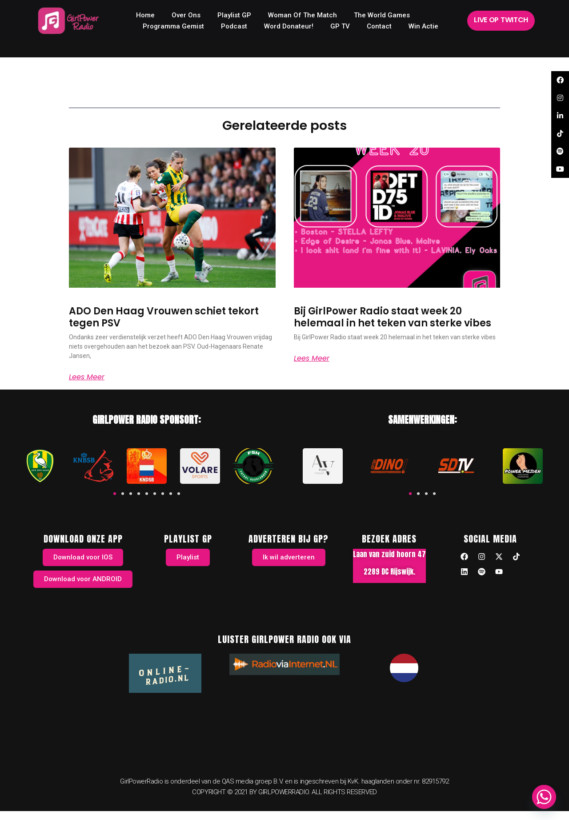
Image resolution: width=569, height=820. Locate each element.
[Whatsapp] (544, 797)
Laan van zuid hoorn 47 (389, 554)
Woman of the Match (302, 15)
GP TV (340, 26)
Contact (379, 26)
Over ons (186, 15)
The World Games (382, 15)
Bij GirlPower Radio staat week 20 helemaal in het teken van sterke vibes (392, 317)
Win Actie (423, 26)
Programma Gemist (173, 26)
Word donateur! (288, 26)
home (145, 15)
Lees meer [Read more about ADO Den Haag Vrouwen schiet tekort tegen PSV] (86, 377)
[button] (114, 493)
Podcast (234, 26)
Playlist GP (234, 15)
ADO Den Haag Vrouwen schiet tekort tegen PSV (164, 317)
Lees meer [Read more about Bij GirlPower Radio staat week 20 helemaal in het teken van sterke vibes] (311, 358)
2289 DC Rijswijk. (389, 571)
